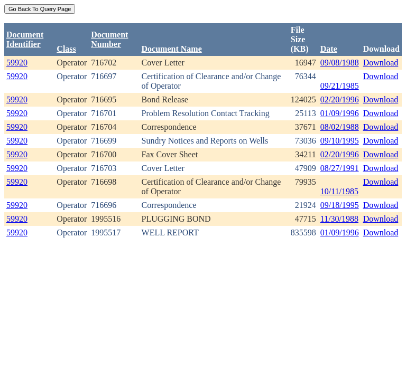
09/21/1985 (339, 85)
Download (381, 62)
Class (66, 48)
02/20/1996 (339, 99)
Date (328, 48)
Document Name (172, 48)
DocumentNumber (109, 39)
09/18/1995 (339, 205)
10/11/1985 (339, 191)
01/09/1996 (339, 113)
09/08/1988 (339, 62)
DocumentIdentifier (24, 39)
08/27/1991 (339, 168)
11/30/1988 (339, 218)
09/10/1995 (339, 140)
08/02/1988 (339, 126)
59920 (16, 62)
